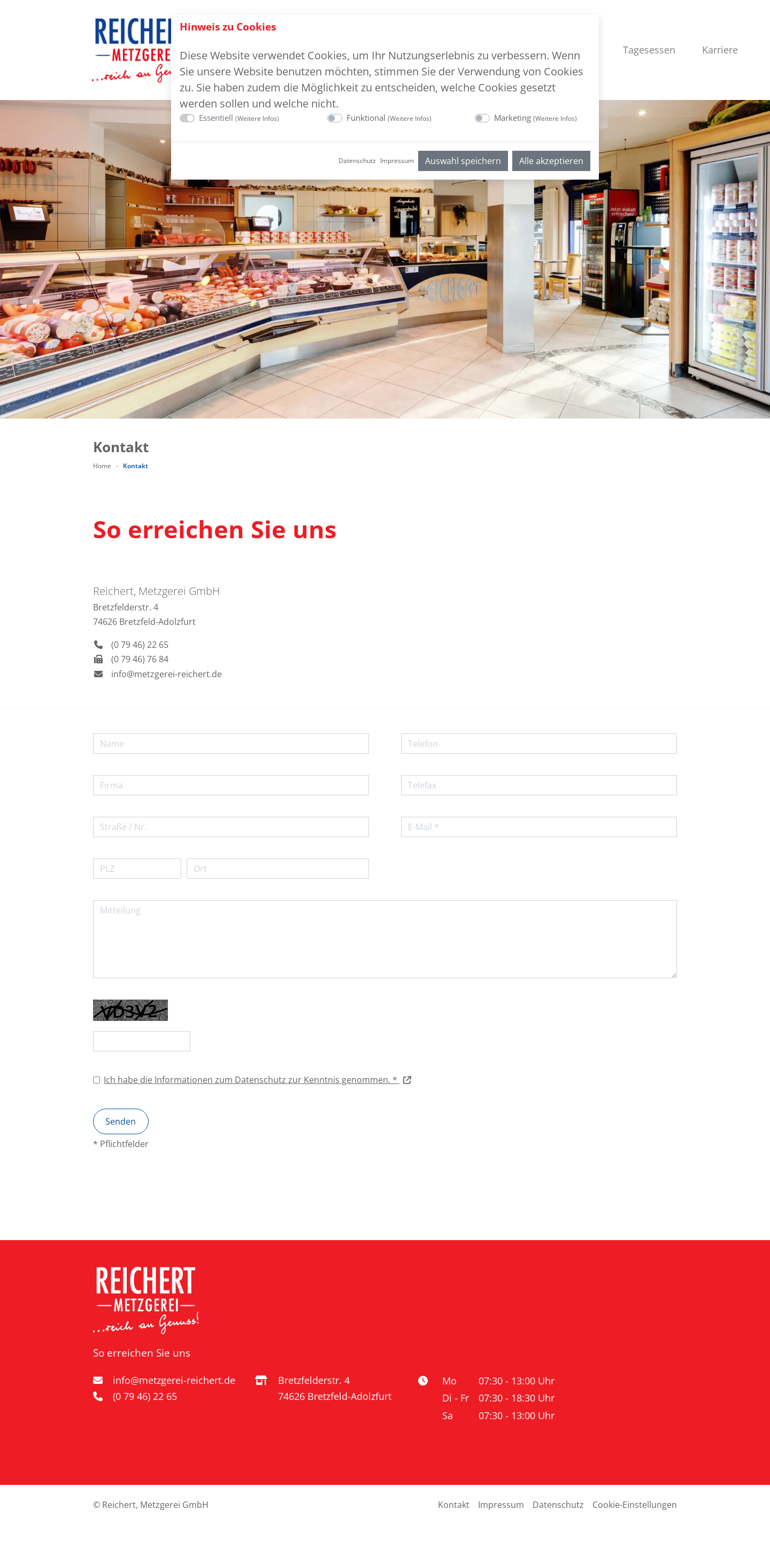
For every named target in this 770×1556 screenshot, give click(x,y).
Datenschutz (357, 160)
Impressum (397, 160)
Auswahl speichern (463, 161)
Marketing (535, 117)
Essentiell (239, 117)
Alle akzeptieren (551, 161)
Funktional (389, 117)
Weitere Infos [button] (257, 118)
